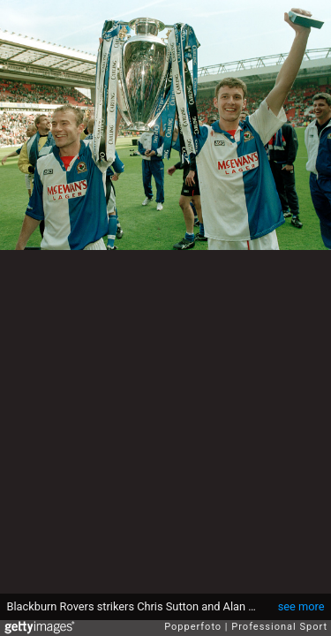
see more (301, 606)
